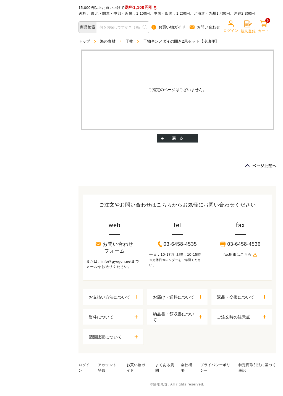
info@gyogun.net (116, 261)
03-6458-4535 (177, 244)
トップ (84, 41)
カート (263, 26)
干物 (129, 41)
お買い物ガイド (168, 27)
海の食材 (108, 41)
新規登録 (248, 26)
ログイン (231, 26)
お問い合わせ (205, 27)
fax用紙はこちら (240, 254)
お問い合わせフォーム (114, 247)
